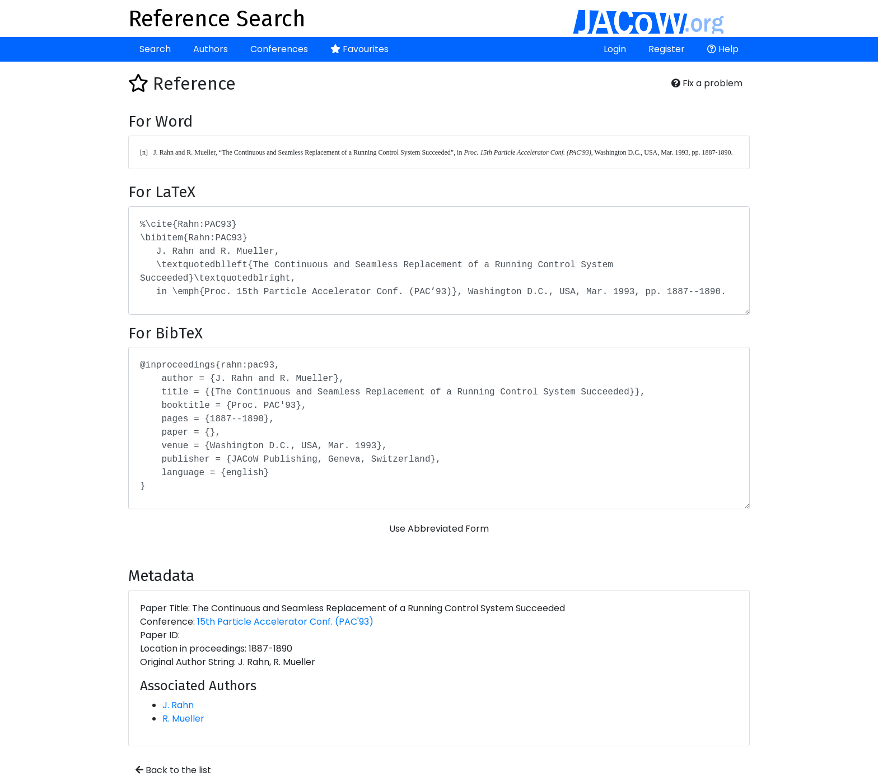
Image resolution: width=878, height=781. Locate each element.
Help (723, 49)
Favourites (359, 49)
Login (615, 49)
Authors (210, 49)
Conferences (279, 49)
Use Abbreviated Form (439, 528)
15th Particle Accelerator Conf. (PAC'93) (285, 621)
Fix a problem (706, 83)
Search (155, 49)
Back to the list (173, 770)
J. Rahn (178, 705)
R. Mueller (183, 718)
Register (666, 49)
